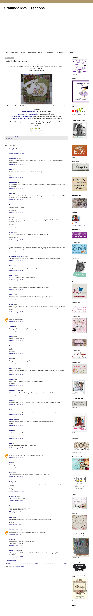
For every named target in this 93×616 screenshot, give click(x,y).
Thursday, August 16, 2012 (16, 557)
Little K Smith (13, 419)
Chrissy (11, 232)
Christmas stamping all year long (21, 118)
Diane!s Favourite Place (15, 285)
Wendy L (11, 149)
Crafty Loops (12, 317)
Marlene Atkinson (14, 158)
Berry (11, 472)
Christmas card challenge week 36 (28, 114)
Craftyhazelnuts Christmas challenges (22, 116)
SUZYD (11, 453)
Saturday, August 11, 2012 (16, 534)
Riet (10, 205)
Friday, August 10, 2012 (15, 512)
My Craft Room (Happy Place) (45, 52)
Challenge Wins (32, 52)
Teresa (75, 222)
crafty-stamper (13, 368)
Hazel (10, 193)
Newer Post (8, 563)
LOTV (10, 138)
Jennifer (11, 326)
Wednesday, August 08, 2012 (16, 153)
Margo (11, 539)
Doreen (11, 265)
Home (6, 52)
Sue (10, 217)
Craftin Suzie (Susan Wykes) (17, 256)
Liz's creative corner (14, 390)
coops (11, 430)
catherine (11, 379)
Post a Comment (11, 560)
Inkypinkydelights (14, 530)
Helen (10, 517)
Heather (11, 410)
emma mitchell (13, 182)
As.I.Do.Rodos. (13, 245)
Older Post (64, 563)
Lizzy (10, 358)
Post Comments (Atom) (18, 566)
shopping (22, 52)
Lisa (10, 169)
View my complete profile (78, 225)
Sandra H (11, 294)
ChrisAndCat (12, 496)
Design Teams (14, 52)
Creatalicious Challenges (30, 113)
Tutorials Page (69, 52)
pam (10, 443)
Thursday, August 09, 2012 (16, 500)
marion (11, 336)
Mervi (10, 506)
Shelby (11, 482)
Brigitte (11, 304)
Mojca (11, 400)
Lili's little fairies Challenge (30, 111)
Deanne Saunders (14, 550)
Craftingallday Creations (24, 8)
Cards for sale (59, 52)
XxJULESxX (12, 275)
